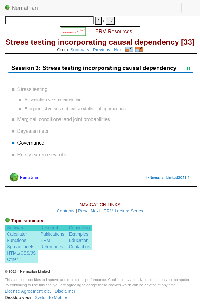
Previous (101, 50)
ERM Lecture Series (123, 210)
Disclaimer (65, 291)
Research (50, 227)
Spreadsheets (20, 246)
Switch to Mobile (51, 297)
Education (78, 240)
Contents (65, 210)
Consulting (79, 227)
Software (15, 227)
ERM (45, 240)
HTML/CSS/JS (21, 253)
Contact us (79, 246)
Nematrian (21, 8)
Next (118, 50)
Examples (78, 234)
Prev (82, 210)
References (52, 246)
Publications (53, 234)
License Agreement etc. (28, 291)
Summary (79, 50)
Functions (16, 240)
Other (12, 259)
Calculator (17, 234)
